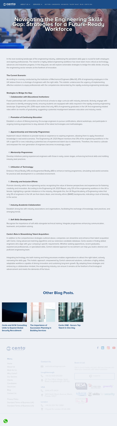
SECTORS (48, 4)
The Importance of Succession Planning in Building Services (40, 328)
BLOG (82, 4)
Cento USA (88, 4)
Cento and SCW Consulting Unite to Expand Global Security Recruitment (14, 328)
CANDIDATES (56, 4)
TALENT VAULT (74, 4)
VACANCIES (64, 4)
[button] (26, 4)
